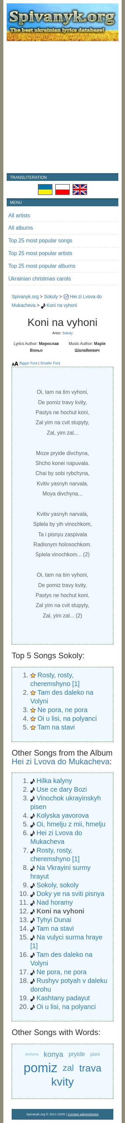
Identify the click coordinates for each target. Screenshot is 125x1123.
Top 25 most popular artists (40, 253)
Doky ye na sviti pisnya (70, 893)
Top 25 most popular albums (41, 266)
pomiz (40, 1068)
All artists (19, 215)
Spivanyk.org (25, 296)
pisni (95, 1054)
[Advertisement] (62, 107)
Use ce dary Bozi (62, 789)
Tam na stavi (56, 727)
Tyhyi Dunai (53, 919)
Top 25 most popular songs (40, 240)
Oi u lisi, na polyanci (67, 718)
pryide (77, 1054)
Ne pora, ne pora (63, 709)
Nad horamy (55, 902)
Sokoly (51, 296)
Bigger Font (28, 363)
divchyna (31, 1054)
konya (53, 1054)
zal (68, 1068)
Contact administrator (83, 1114)
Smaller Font (50, 363)
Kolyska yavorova (63, 815)
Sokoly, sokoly (58, 885)
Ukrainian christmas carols (39, 279)
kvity (62, 1081)
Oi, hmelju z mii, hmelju (71, 824)
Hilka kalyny (54, 780)
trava (90, 1068)
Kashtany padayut (63, 998)
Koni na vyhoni (61, 305)
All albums (20, 228)
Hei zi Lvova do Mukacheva (60, 761)
